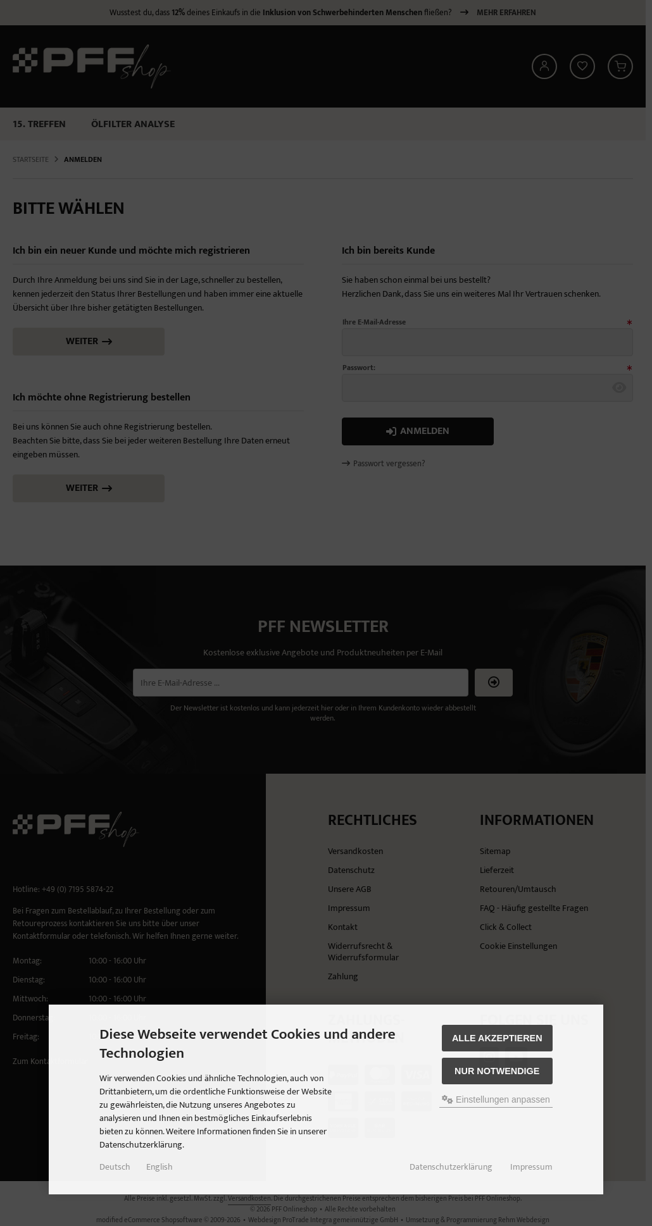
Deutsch (114, 1167)
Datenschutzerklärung (451, 1167)
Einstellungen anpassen (496, 1099)
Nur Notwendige (497, 1071)
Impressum (531, 1167)
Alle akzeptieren (497, 1038)
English (159, 1167)
